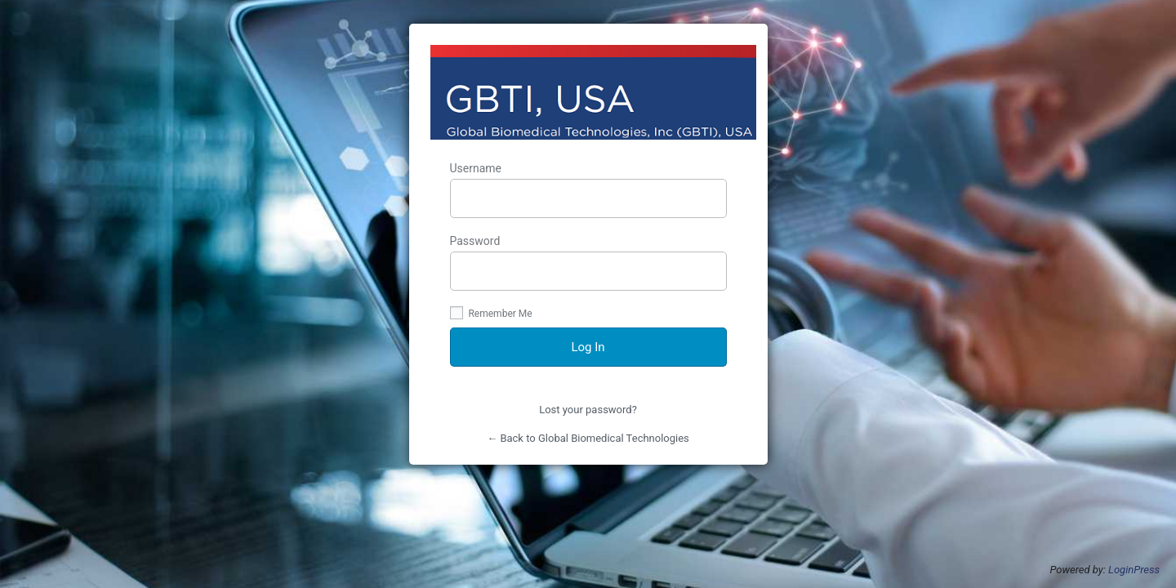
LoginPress (1134, 570)
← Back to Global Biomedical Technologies (588, 438)
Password (588, 262)
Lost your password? (588, 409)
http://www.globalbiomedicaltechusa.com (593, 92)
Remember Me (491, 313)
